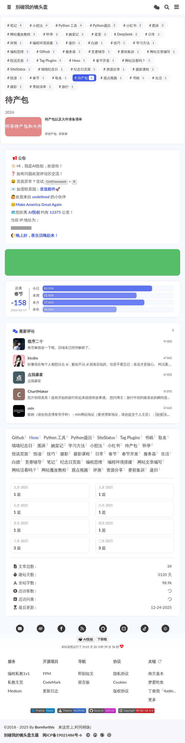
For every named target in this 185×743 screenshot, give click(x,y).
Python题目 (103, 25)
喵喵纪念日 (51, 69)
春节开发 (104, 60)
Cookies (120, 682)
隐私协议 (121, 673)
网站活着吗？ (137, 60)
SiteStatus (19, 69)
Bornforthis (44, 727)
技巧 (119, 43)
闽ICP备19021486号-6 (62, 735)
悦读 (15, 78)
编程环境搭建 (44, 43)
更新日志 (50, 690)
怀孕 (51, 34)
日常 (153, 34)
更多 (152, 699)
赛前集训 (129, 51)
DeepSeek (126, 34)
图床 (157, 25)
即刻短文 (86, 673)
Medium (15, 690)
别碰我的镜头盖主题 (21, 735)
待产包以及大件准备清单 (63, 119)
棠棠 (100, 34)
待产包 (84, 78)
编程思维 (18, 51)
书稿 (138, 78)
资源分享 (114, 69)
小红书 (133, 25)
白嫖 (96, 43)
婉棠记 (75, 34)
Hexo (78, 60)
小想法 (39, 25)
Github (46, 51)
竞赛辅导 (100, 51)
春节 (38, 78)
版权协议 (121, 690)
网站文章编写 (162, 51)
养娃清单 (41, 86)
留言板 (84, 682)
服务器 (72, 51)
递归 (74, 43)
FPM (47, 673)
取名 (60, 78)
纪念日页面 (84, 69)
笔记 (15, 25)
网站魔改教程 (22, 34)
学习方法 (144, 43)
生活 (160, 78)
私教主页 (15, 682)
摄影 (15, 86)
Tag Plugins (50, 60)
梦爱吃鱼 (156, 682)
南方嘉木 (156, 673)
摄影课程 (144, 69)
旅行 (67, 86)
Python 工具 (70, 25)
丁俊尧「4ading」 (162, 690)
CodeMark (51, 682)
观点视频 (111, 78)
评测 (15, 43)
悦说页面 (18, 60)
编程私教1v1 (19, 673)
